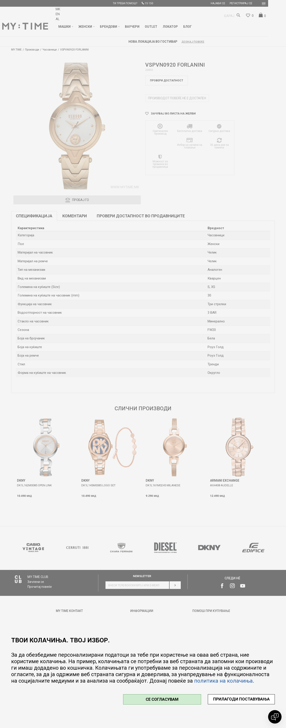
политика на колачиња (223, 681)
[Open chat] (275, 717)
